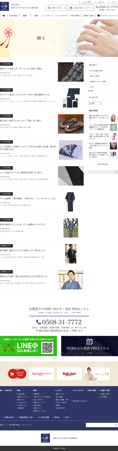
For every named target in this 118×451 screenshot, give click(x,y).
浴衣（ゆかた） (39, 399)
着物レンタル (60, 394)
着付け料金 (37, 405)
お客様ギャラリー (6, 245)
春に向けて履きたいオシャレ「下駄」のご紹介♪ (21, 121)
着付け (38, 257)
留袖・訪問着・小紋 (62, 399)
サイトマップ (27, 425)
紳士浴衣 (29, 75)
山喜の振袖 (20, 394)
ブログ (113, 2)
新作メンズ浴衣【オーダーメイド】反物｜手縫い (21, 69)
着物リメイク (38, 408)
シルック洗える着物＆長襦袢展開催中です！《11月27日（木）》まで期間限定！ (99, 127)
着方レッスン (47, 101)
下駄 (1, 127)
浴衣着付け (31, 179)
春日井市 (27, 156)
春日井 (16, 205)
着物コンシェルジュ (40, 411)
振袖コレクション (23, 397)
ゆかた (10, 75)
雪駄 (29, 127)
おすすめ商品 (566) (96, 71)
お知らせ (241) (95, 76)
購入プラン (20, 399)
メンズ (2, 156)
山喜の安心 (13, 15)
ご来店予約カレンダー (81, 8)
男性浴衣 (32, 283)
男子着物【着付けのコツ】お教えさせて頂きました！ (23, 250)
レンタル (47, 15)
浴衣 (15, 75)
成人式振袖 (59, 397)
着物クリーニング (39, 402)
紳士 (24, 75)
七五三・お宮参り (61, 402)
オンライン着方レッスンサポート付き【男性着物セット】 (25, 95)
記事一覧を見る (103, 164)
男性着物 (34, 101)
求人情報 (104, 397)
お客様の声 (20, 408)
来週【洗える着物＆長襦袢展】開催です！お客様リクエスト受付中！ (99, 155)
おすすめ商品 (6, 64)
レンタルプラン (22, 402)
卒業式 (58, 405)
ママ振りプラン (22, 405)
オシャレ (3, 101)
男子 (14, 257)
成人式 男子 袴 (60, 408)
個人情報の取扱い (14, 425)
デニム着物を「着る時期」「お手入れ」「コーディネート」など (28, 198)
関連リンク (3, 425)
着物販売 (36, 394)
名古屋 (6, 127)
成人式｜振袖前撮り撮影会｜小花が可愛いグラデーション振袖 (99, 146)
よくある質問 (86, 2)
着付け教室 (75, 15)
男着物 (19, 75)
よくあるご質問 (44, 417)
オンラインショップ (108, 15)
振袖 (25, 15)
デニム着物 (23, 101)
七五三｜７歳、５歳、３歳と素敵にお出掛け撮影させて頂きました (99, 136)
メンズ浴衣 (3, 75)
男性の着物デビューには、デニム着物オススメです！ (23, 224)
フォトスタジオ (61, 15)
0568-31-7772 (108, 6)
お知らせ (101, 2)
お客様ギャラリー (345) (98, 81)
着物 (36, 15)
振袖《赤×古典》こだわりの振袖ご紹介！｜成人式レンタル (99, 118)
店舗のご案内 (88, 15)
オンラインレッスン (13, 101)
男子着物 (20, 257)
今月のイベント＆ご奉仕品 (42, 397)
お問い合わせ (56, 8)
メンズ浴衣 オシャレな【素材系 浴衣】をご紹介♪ (21, 172)
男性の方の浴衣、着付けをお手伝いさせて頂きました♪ (23, 276)
